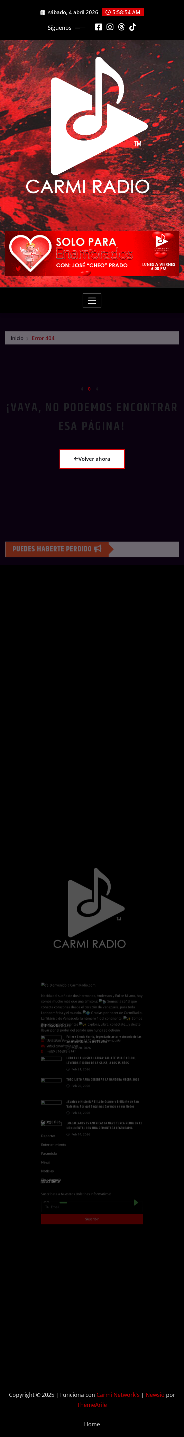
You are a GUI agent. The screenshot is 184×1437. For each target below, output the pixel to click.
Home (92, 1424)
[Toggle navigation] (92, 300)
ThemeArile (92, 1405)
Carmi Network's (118, 1395)
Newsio (155, 1395)
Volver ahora (92, 458)
